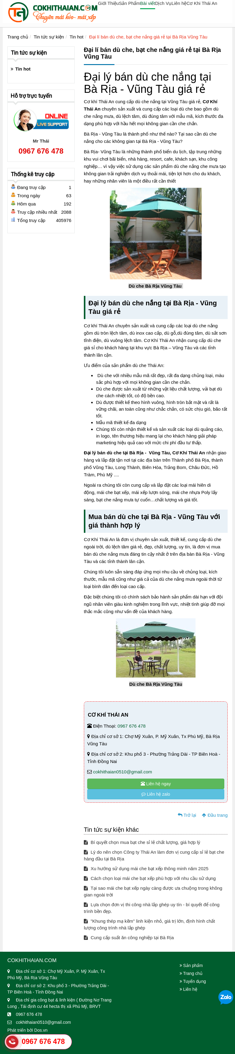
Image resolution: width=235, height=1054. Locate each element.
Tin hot (76, 36)
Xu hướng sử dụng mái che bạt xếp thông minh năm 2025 (146, 868)
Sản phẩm (191, 965)
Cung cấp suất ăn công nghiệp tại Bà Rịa (129, 937)
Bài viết (147, 3)
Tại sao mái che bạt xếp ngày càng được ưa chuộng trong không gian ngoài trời (153, 891)
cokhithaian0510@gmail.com (122, 771)
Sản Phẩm (129, 3)
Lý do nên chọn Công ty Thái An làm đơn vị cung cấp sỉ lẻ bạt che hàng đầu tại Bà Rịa (154, 855)
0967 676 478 (132, 726)
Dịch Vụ (163, 3)
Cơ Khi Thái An (201, 3)
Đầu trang (215, 815)
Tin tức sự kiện (49, 36)
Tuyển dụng (193, 981)
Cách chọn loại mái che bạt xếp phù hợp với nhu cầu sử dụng (150, 878)
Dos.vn (41, 1030)
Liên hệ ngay (156, 783)
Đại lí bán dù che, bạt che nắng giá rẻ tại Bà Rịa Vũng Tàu (148, 36)
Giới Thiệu (108, 3)
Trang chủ (17, 36)
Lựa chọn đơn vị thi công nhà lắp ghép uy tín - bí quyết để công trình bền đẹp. (151, 908)
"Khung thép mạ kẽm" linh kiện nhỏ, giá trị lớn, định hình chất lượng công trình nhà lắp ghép (149, 924)
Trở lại (187, 815)
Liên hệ (179, 3)
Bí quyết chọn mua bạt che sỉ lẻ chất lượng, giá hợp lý (142, 842)
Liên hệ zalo (155, 794)
